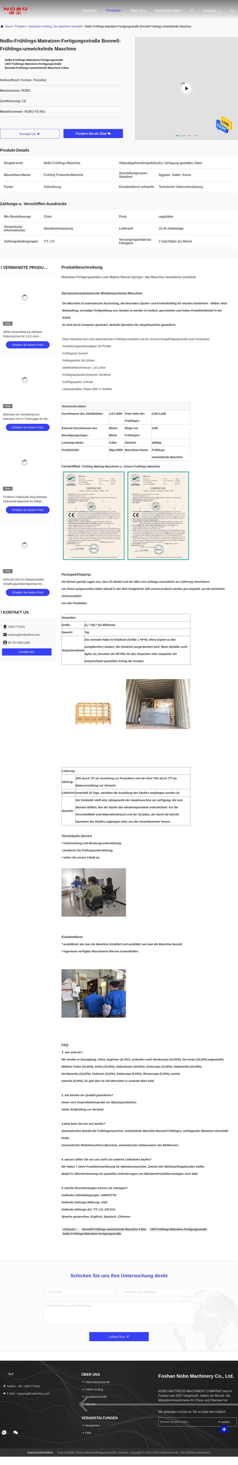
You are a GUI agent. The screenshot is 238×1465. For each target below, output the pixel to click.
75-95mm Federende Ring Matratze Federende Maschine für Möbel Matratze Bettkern (25, 501)
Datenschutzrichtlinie (40, 1452)
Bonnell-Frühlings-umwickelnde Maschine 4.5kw (114, 1229)
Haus (8, 26)
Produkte (114, 10)
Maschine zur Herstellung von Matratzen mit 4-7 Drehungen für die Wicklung (25, 419)
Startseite (89, 10)
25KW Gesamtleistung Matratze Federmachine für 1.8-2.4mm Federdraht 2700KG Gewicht (22, 336)
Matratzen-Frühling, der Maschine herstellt (54, 26)
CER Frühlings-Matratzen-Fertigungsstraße (178, 1229)
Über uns (137, 10)
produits (20, 26)
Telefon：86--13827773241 (21, 1386)
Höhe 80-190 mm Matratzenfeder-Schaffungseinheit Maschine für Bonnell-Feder (24, 584)
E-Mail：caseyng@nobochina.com (26, 1393)
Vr (192, 10)
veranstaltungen (168, 10)
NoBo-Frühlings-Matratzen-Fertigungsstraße (92, 1233)
